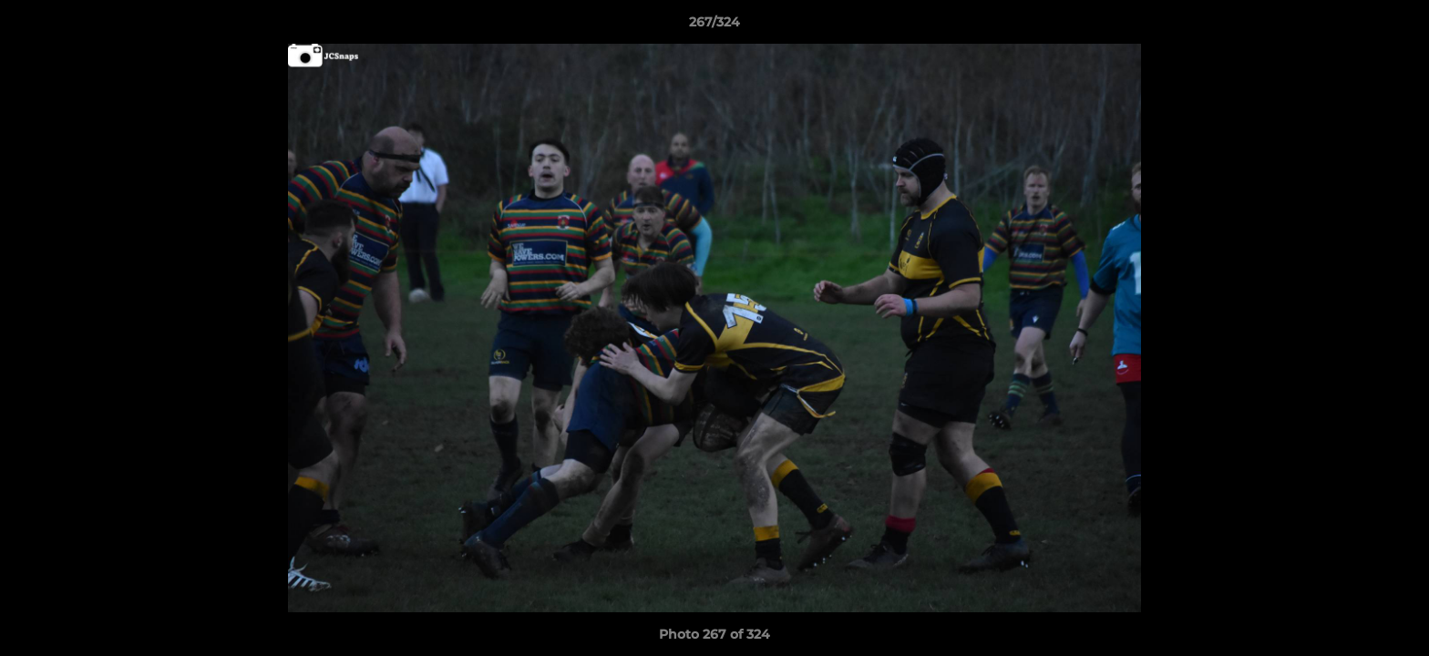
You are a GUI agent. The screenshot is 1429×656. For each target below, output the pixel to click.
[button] (1396, 26)
